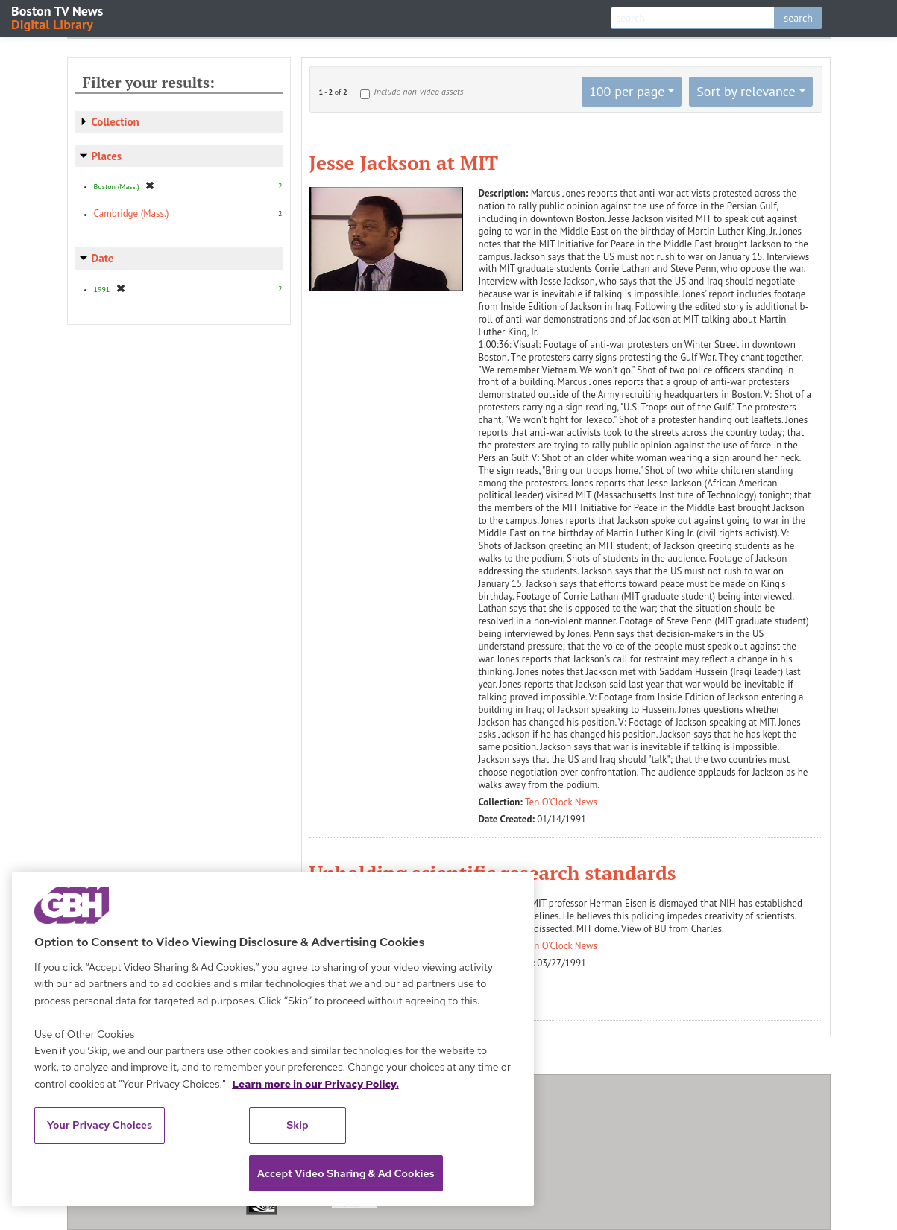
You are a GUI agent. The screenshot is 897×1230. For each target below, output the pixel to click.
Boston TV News (58, 16)
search (798, 18)
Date (103, 258)
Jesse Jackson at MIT (404, 162)
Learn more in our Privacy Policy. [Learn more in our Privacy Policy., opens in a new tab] (315, 1084)
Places (107, 156)
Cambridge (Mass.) (131, 213)
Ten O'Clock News (561, 802)
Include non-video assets (418, 91)
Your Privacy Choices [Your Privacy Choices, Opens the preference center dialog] (100, 1125)
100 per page (627, 91)
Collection (115, 122)
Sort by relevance (745, 91)
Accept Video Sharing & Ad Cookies (346, 1173)
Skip (297, 1125)
